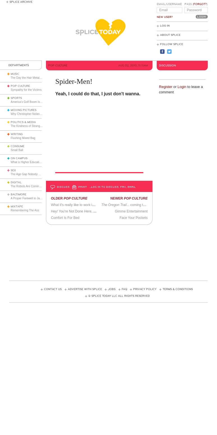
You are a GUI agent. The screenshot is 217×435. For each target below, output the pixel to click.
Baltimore (18, 194)
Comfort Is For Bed (65, 218)
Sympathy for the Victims (26, 89)
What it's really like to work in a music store (83, 205)
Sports (16, 98)
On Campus (19, 158)
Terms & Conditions (178, 289)
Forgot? (200, 4)
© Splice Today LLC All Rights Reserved (119, 296)
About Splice (170, 35)
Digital (16, 182)
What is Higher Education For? (30, 162)
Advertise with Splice (85, 289)
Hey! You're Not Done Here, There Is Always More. (89, 211)
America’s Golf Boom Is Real (29, 101)
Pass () (195, 4)
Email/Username (169, 4)
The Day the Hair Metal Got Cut (30, 77)
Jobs (112, 289)
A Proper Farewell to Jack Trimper (32, 198)
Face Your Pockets (133, 218)
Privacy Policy (144, 289)
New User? (165, 17)
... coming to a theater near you (137, 205)
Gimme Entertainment (131, 211)
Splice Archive (21, 2)
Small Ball (17, 150)
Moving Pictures (23, 110)
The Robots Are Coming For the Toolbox (36, 186)
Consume (17, 146)
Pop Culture (20, 86)
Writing (17, 134)
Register (165, 87)
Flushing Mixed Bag (23, 138)
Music (15, 74)
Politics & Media (23, 122)
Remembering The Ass (25, 210)
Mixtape (17, 206)
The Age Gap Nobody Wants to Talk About (37, 174)
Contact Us (53, 289)
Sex (13, 170)
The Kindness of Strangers (27, 126)
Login (181, 87)
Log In (165, 25)
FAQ (124, 289)
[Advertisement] (111, 250)
